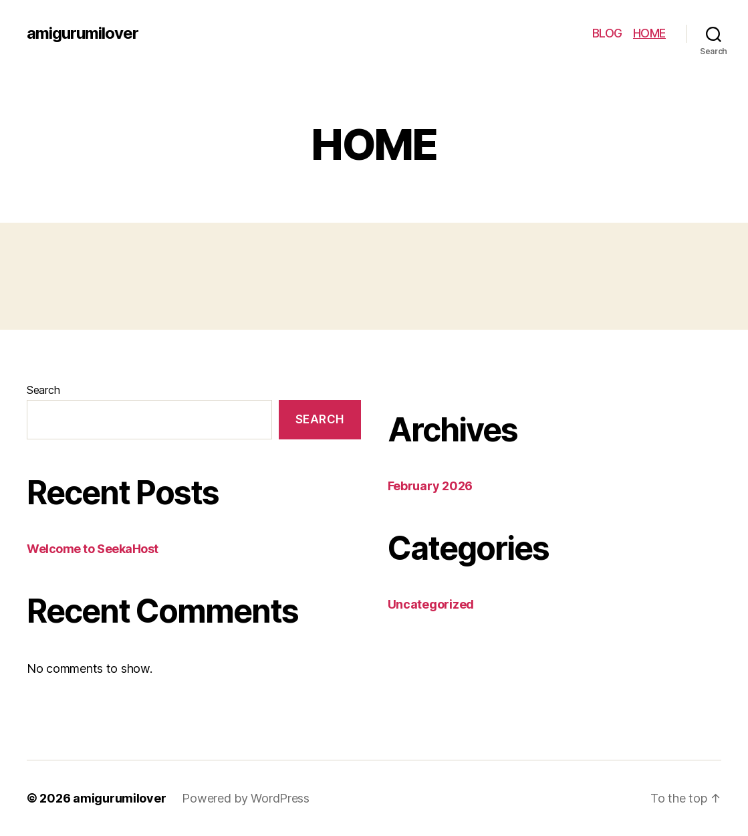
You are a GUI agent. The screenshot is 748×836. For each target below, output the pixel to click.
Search (43, 390)
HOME (649, 33)
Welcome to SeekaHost (92, 549)
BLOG (607, 33)
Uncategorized (431, 604)
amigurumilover (82, 33)
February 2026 (430, 486)
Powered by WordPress (245, 798)
